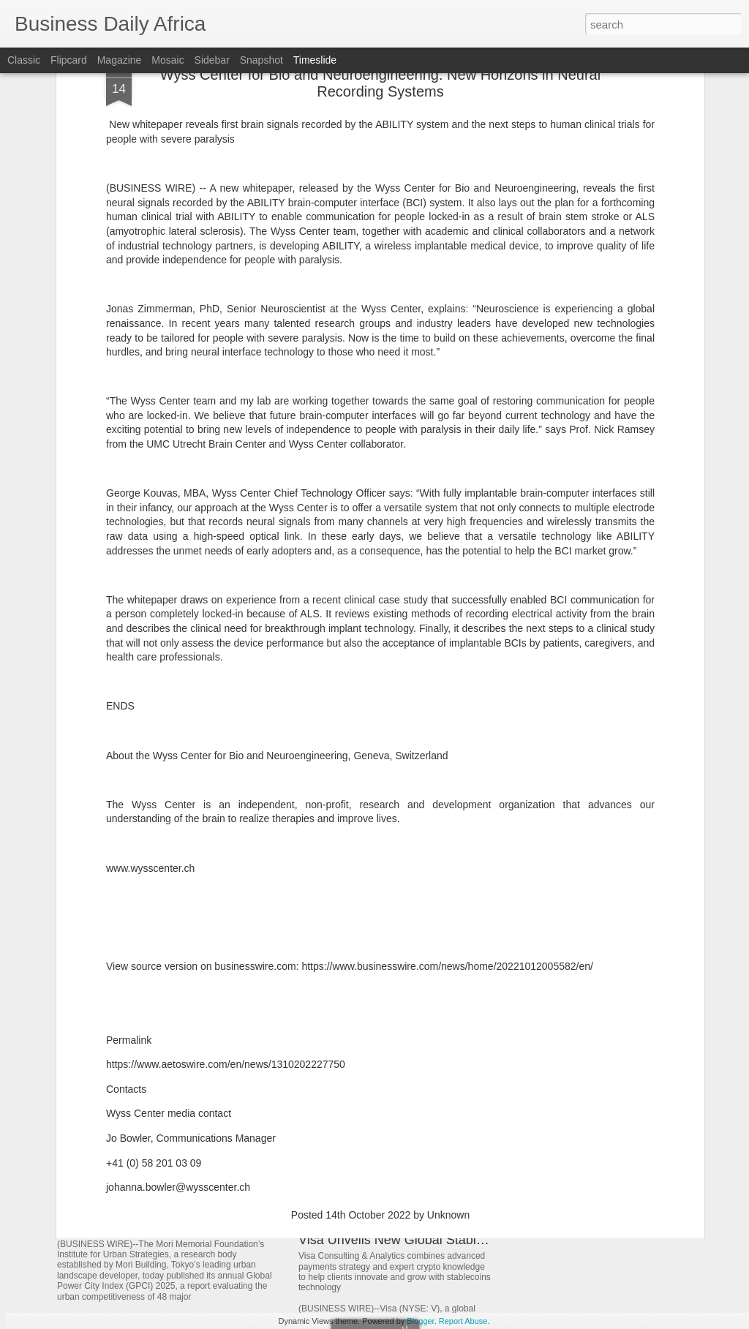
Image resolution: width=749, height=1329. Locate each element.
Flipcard (68, 60)
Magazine (119, 60)
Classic (23, 60)
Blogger (420, 1321)
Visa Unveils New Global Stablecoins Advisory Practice (458, 1239)
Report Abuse (463, 1321)
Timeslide (314, 60)
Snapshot (261, 60)
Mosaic (167, 60)
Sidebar (212, 60)
